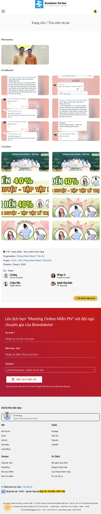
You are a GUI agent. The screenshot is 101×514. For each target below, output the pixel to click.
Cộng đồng (5, 449)
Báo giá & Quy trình (60, 463)
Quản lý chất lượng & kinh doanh (25, 418)
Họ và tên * (10, 333)
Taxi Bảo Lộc (27, 486)
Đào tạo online (7, 476)
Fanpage (55, 431)
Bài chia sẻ (5, 431)
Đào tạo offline (7, 472)
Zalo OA (55, 436)
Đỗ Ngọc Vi (61, 274)
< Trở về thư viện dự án (85, 298)
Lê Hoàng (13, 274)
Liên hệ (4, 440)
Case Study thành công (61, 472)
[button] (50, 369)
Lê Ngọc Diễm (15, 282)
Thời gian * (9, 364)
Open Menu (3, 11)
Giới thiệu (5, 444)
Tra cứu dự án (57, 476)
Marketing (5, 467)
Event (3, 436)
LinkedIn (55, 444)
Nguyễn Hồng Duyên (64, 282)
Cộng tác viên (6, 463)
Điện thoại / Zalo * (13, 348)
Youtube (55, 440)
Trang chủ (38, 23)
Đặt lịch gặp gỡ (24, 379)
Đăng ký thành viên (59, 467)
